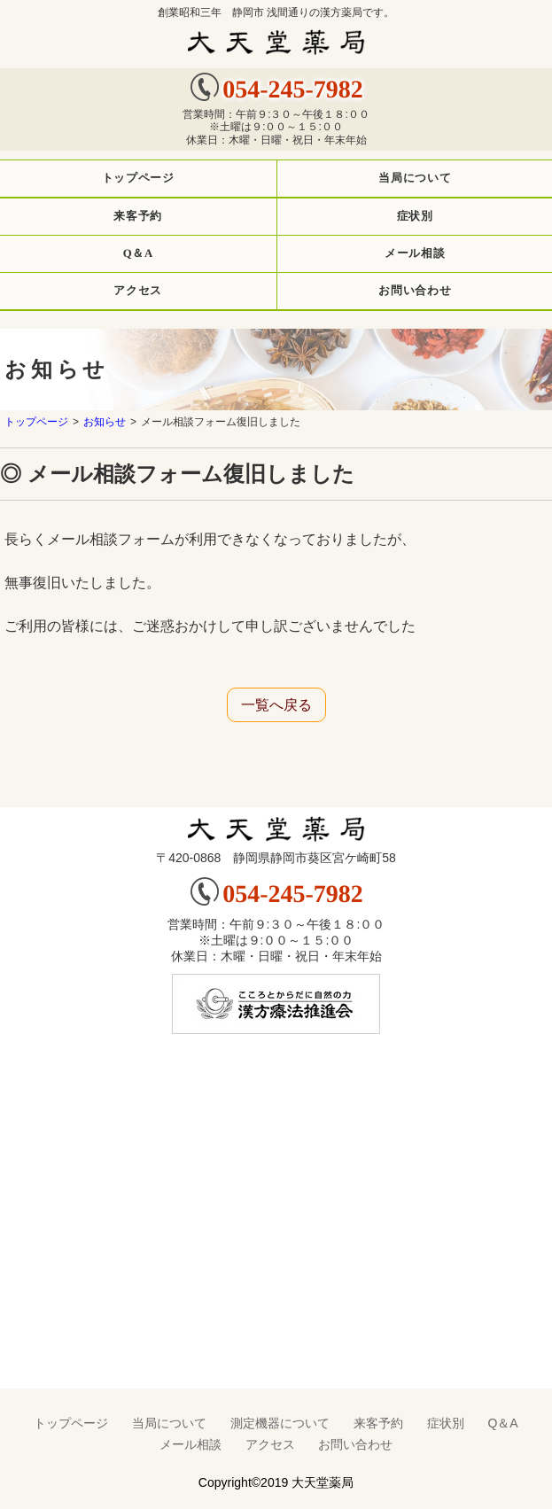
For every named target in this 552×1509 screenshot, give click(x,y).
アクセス (270, 1444)
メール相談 (190, 1444)
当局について (169, 1423)
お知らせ (104, 422)
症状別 (445, 1423)
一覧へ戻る (276, 704)
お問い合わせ (355, 1444)
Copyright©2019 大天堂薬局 (276, 1482)
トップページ (36, 422)
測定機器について (280, 1423)
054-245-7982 (292, 89)
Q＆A (502, 1423)
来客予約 (378, 1423)
